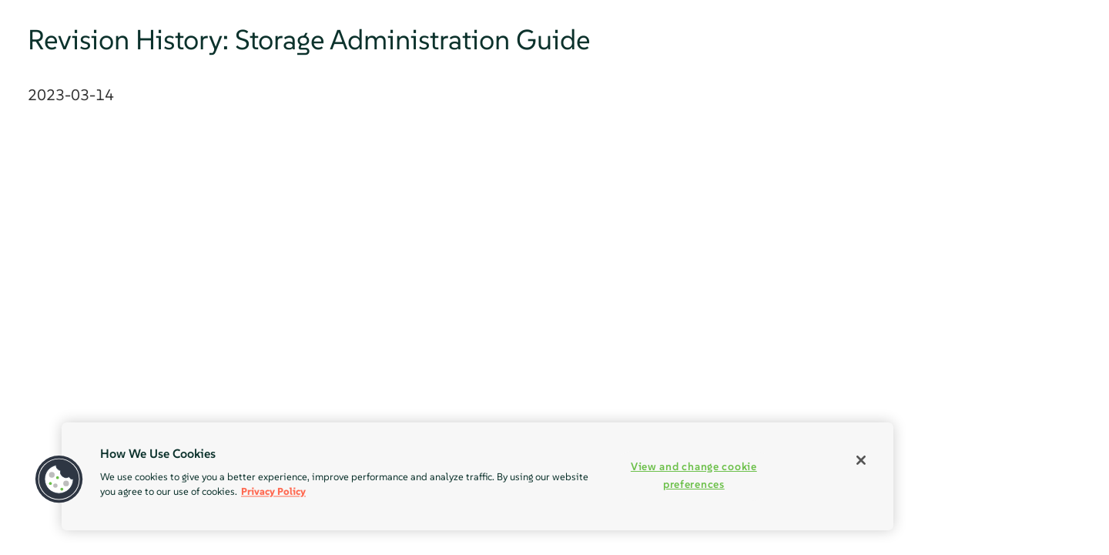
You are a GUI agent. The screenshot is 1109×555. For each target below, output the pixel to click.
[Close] (861, 460)
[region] (477, 476)
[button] (59, 479)
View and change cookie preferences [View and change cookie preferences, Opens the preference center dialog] (694, 475)
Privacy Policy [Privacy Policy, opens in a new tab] (273, 491)
